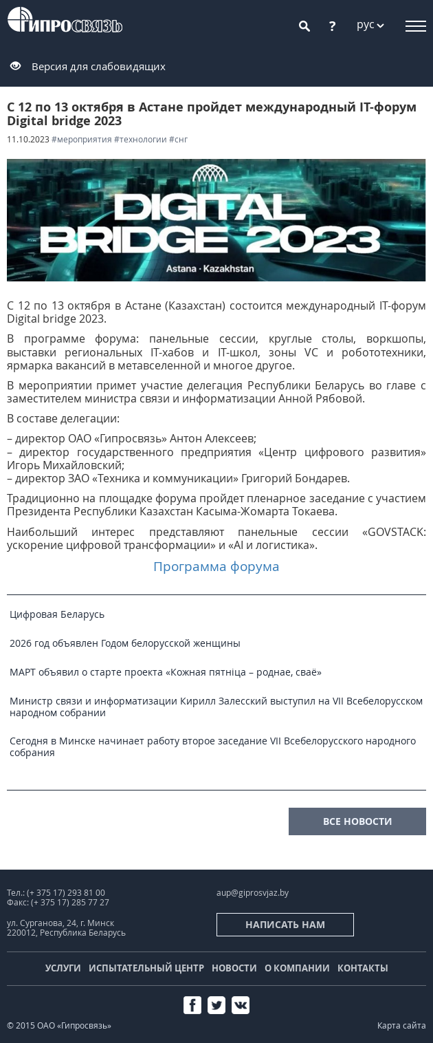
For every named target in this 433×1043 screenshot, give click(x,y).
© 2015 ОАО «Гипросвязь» (59, 1025)
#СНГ (178, 139)
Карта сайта (401, 1025)
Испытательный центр (146, 968)
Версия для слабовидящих (99, 66)
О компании (297, 968)
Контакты (362, 968)
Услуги (63, 968)
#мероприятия (82, 139)
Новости (234, 968)
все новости (357, 821)
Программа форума (216, 565)
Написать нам (285, 924)
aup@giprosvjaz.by (252, 893)
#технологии (140, 139)
